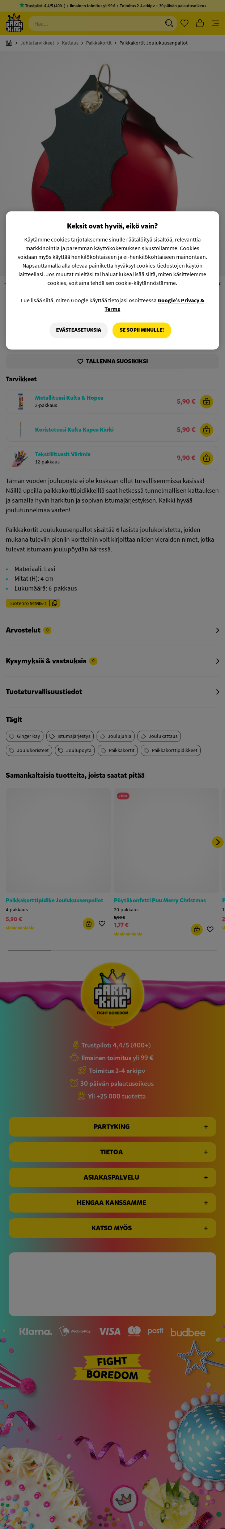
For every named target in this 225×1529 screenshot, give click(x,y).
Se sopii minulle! (142, 330)
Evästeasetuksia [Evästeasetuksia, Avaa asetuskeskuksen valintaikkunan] (78, 330)
